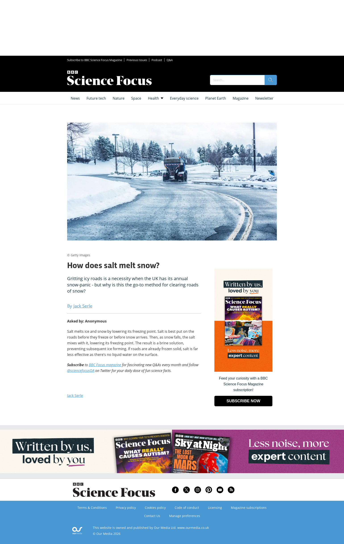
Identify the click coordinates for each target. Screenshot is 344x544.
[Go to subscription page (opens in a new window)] (243, 370)
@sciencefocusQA (80, 370)
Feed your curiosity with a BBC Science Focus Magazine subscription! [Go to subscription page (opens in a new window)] (243, 384)
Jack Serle (75, 395)
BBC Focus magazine (105, 364)
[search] (271, 80)
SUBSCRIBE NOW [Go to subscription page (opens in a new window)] (243, 401)
